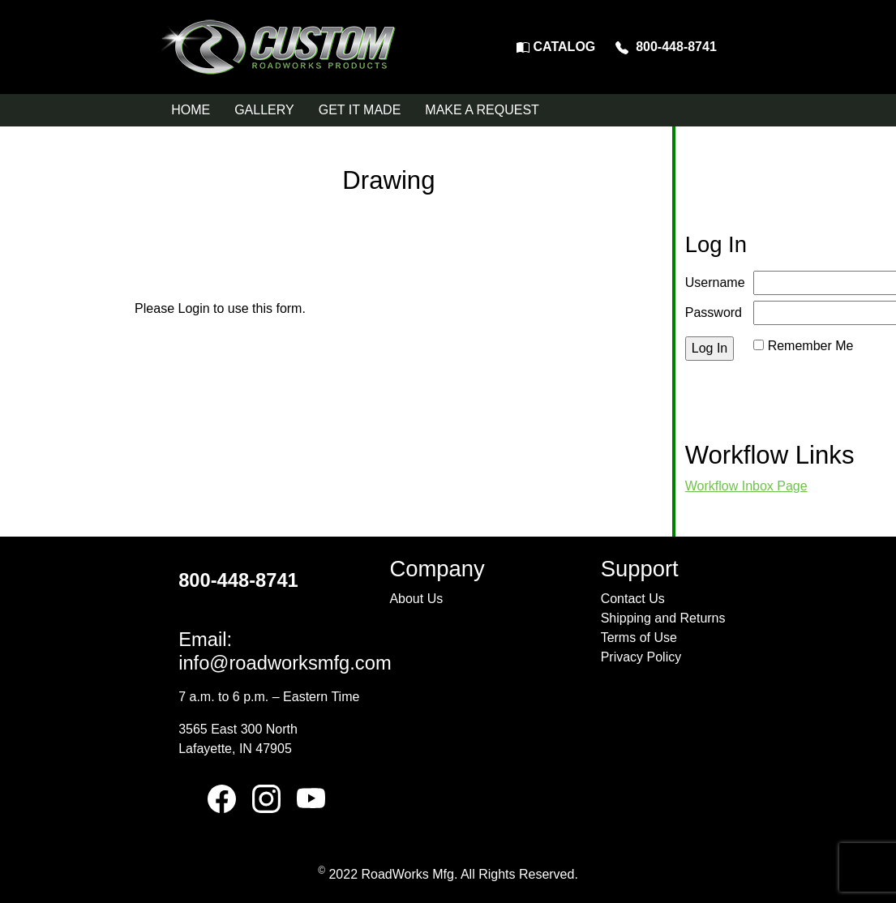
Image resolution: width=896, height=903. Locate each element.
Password (713, 312)
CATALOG (556, 46)
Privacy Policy (641, 657)
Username (715, 282)
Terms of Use (639, 637)
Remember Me (811, 346)
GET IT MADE (360, 110)
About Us (416, 599)
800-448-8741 (666, 46)
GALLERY (264, 110)
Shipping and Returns (663, 618)
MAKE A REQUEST (481, 110)
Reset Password (800, 365)
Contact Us (633, 599)
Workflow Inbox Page (746, 486)
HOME (190, 110)
